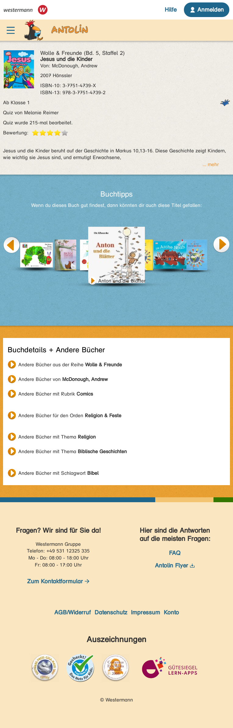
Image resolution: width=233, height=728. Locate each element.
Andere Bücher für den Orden (69, 415)
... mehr (211, 164)
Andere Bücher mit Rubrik (55, 394)
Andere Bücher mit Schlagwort (58, 473)
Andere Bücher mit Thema (57, 437)
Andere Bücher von (63, 379)
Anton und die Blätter (121, 281)
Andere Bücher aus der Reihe (70, 365)
